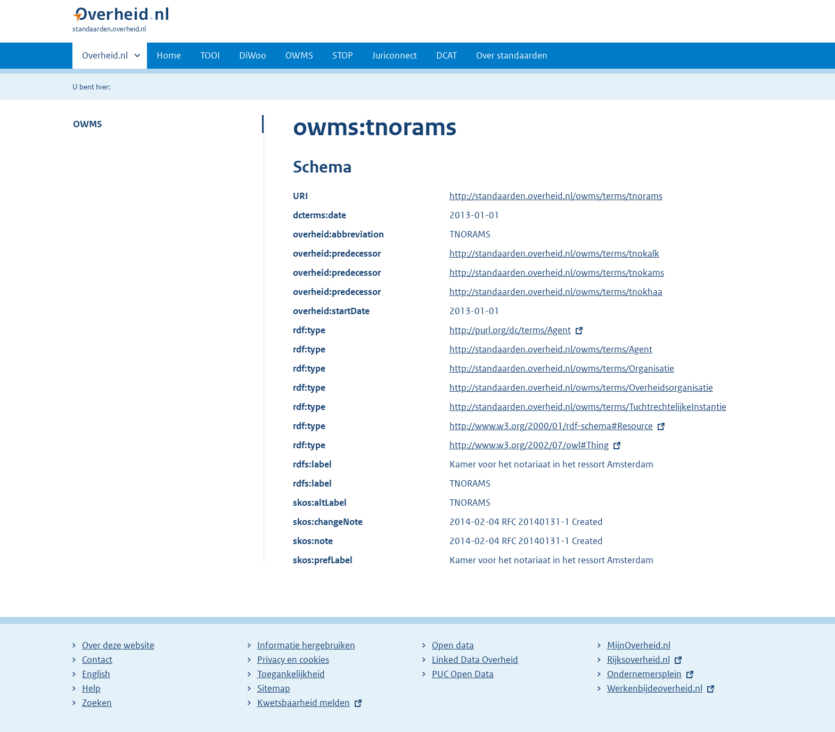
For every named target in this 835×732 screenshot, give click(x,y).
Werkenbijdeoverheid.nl (654, 688)
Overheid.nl (105, 58)
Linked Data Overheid (475, 659)
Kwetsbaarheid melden (303, 703)
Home (169, 55)
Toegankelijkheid (291, 674)
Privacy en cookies (293, 659)
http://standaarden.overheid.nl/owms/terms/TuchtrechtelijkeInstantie (587, 407)
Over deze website (118, 645)
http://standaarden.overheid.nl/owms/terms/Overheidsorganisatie (581, 387)
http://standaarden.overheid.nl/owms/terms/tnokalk (554, 253)
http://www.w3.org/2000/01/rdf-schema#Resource (551, 426)
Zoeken (97, 703)
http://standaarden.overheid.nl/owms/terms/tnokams (556, 272)
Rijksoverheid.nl (638, 659)
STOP (342, 55)
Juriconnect (394, 55)
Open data (453, 645)
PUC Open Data (463, 674)
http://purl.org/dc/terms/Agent (510, 330)
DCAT (446, 55)
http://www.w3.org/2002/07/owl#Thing (529, 445)
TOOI (210, 55)
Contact (97, 659)
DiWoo (252, 55)
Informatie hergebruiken (306, 645)
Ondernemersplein (644, 674)
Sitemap (273, 688)
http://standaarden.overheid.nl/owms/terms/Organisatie (561, 368)
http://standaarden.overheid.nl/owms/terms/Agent (550, 349)
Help (91, 688)
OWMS (299, 55)
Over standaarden (511, 55)
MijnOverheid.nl (638, 645)
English (96, 674)
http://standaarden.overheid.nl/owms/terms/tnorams (555, 196)
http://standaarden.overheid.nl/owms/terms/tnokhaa (555, 292)
